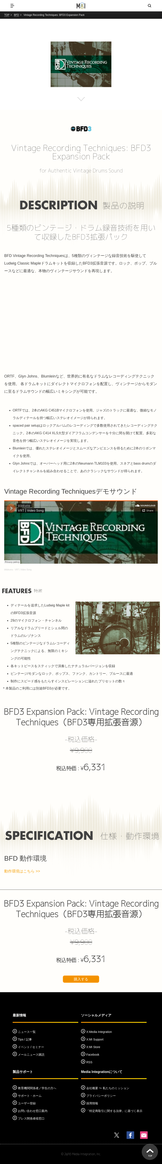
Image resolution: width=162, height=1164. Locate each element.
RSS (89, 1062)
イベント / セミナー (31, 1047)
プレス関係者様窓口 (31, 1118)
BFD (16, 14)
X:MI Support (95, 1039)
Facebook (92, 1054)
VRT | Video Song (23, 570)
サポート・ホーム (30, 1095)
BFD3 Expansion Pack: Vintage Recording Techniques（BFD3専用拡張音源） (81, 717)
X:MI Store (93, 1047)
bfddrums (8, 570)
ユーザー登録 (27, 1103)
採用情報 (92, 1103)
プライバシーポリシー (101, 1095)
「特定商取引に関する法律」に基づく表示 (114, 1111)
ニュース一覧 (27, 1032)
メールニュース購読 (31, 1054)
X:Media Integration (99, 1032)
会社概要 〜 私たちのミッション (107, 1088)
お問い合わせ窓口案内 (32, 1111)
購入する (81, 979)
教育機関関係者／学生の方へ (37, 1088)
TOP (6, 14)
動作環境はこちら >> (22, 871)
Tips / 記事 (25, 1039)
